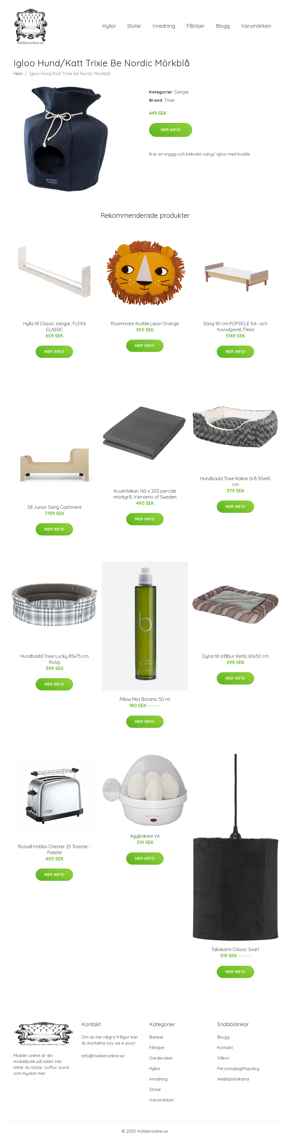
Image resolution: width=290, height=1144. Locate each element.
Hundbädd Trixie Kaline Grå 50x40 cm (235, 484)
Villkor (223, 1061)
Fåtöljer (195, 27)
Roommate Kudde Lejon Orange (145, 326)
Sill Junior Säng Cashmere (54, 510)
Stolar (134, 27)
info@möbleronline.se (102, 1059)
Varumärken (256, 27)
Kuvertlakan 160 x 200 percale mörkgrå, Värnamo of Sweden (145, 497)
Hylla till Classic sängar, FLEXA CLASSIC (54, 329)
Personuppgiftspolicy (238, 1071)
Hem (18, 76)
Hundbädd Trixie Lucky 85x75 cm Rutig (54, 662)
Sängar (182, 94)
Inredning (163, 27)
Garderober (161, 1061)
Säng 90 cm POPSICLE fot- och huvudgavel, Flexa (235, 329)
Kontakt (225, 1050)
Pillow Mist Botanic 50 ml (145, 702)
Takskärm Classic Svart (235, 952)
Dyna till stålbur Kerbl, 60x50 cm (235, 659)
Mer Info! (171, 132)
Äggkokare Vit (145, 839)
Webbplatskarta (233, 1082)
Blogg (223, 27)
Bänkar (156, 1040)
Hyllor (109, 27)
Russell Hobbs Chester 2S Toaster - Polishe (54, 852)
